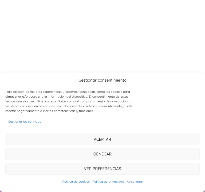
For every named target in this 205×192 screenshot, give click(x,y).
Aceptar (102, 139)
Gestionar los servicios (24, 121)
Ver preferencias (102, 168)
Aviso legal (135, 181)
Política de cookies (76, 181)
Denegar (102, 154)
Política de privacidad (108, 181)
